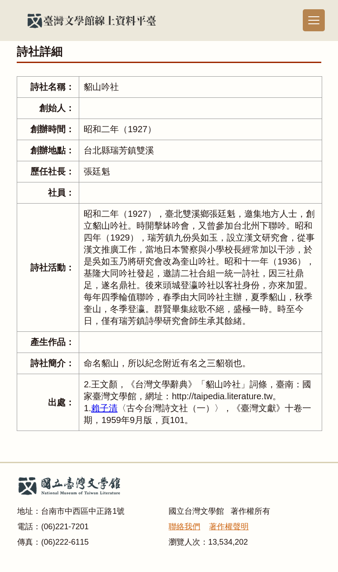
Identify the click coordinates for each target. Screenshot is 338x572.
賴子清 (104, 408)
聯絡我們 (184, 526)
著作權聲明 (229, 526)
